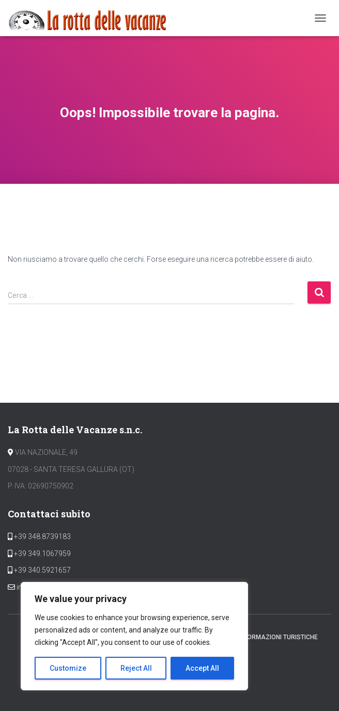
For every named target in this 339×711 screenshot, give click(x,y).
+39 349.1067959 (41, 553)
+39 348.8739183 (41, 536)
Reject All (136, 668)
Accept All (202, 668)
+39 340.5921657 (41, 570)
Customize (68, 668)
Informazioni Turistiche (278, 637)
